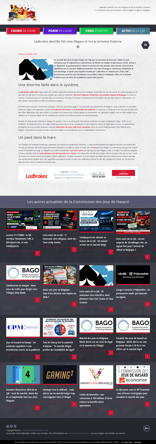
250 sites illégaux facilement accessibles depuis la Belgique (99, 98)
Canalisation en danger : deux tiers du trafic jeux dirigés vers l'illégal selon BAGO (21, 292)
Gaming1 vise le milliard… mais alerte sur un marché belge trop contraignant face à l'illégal (59, 396)
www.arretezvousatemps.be (79, 436)
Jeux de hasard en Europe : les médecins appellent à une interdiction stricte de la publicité (23, 349)
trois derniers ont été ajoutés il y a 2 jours (58, 156)
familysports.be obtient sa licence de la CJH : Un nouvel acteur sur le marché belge (93, 244)
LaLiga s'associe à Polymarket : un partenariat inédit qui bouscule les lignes (133, 296)
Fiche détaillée (123, 181)
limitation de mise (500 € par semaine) (73, 130)
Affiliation (33, 434)
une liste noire (76, 154)
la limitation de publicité (85, 113)
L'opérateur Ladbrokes (28, 95)
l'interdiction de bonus (61, 113)
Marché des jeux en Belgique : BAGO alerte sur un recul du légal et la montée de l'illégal (96, 345)
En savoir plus (126, 442)
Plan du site (43, 434)
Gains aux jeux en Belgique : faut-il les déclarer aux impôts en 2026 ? (59, 296)
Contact (25, 434)
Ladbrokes (123, 176)
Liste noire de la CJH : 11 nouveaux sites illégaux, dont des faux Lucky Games (59, 242)
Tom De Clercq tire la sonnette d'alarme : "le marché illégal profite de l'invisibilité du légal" (59, 349)
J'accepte (137, 442)
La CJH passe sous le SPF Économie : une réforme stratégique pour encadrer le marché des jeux (133, 396)
